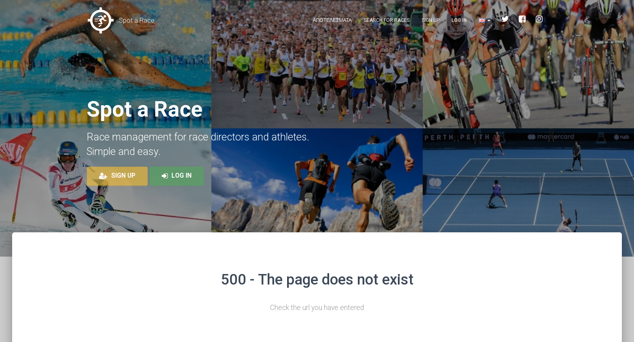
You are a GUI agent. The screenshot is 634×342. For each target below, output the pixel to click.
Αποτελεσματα (332, 20)
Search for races (387, 20)
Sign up (431, 20)
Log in (459, 20)
